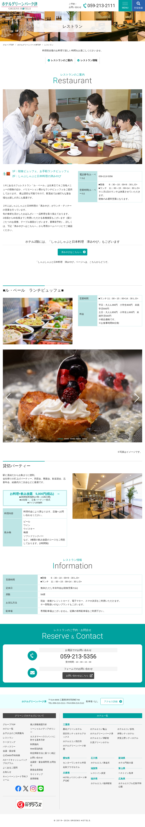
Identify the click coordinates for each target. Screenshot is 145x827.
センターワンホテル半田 (74, 763)
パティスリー (9, 746)
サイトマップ (36, 774)
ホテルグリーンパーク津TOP (29, 45)
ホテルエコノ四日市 (72, 741)
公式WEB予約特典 (11, 755)
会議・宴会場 (9, 751)
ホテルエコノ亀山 (98, 729)
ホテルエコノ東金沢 (100, 763)
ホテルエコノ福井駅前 (101, 783)
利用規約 (34, 744)
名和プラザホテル (71, 767)
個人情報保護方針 (38, 724)
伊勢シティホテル (125, 733)
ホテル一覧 (8, 729)
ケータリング (9, 742)
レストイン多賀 (98, 773)
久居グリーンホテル (99, 742)
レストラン (8, 738)
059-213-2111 (59, 703)
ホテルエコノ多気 (125, 729)
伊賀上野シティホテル (127, 738)
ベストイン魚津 (125, 773)
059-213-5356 (78, 656)
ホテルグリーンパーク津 (101, 733)
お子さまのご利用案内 (13, 733)
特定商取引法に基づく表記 (42, 753)
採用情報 (34, 778)
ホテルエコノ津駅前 (99, 738)
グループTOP (8, 45)
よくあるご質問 (10, 768)
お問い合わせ (36, 758)
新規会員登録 (36, 770)
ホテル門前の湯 (125, 763)
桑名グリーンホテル (72, 729)
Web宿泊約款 (36, 749)
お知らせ (7, 772)
